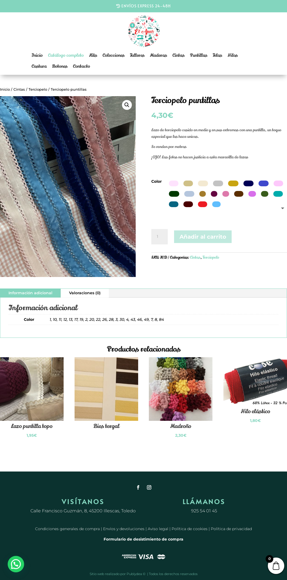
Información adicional (30, 292)
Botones (59, 66)
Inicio (37, 55)
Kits (93, 55)
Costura (39, 66)
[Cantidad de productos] (159, 236)
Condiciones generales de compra (67, 528)
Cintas (178, 55)
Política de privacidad (231, 528)
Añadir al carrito (203, 236)
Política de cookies (190, 528)
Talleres (137, 55)
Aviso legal (158, 528)
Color (156, 181)
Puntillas (198, 55)
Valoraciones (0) (85, 292)
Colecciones (113, 55)
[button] (127, 105)
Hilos (233, 55)
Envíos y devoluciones (123, 528)
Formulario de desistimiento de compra (143, 539)
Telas (217, 55)
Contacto (81, 66)
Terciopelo (38, 89)
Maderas (158, 55)
